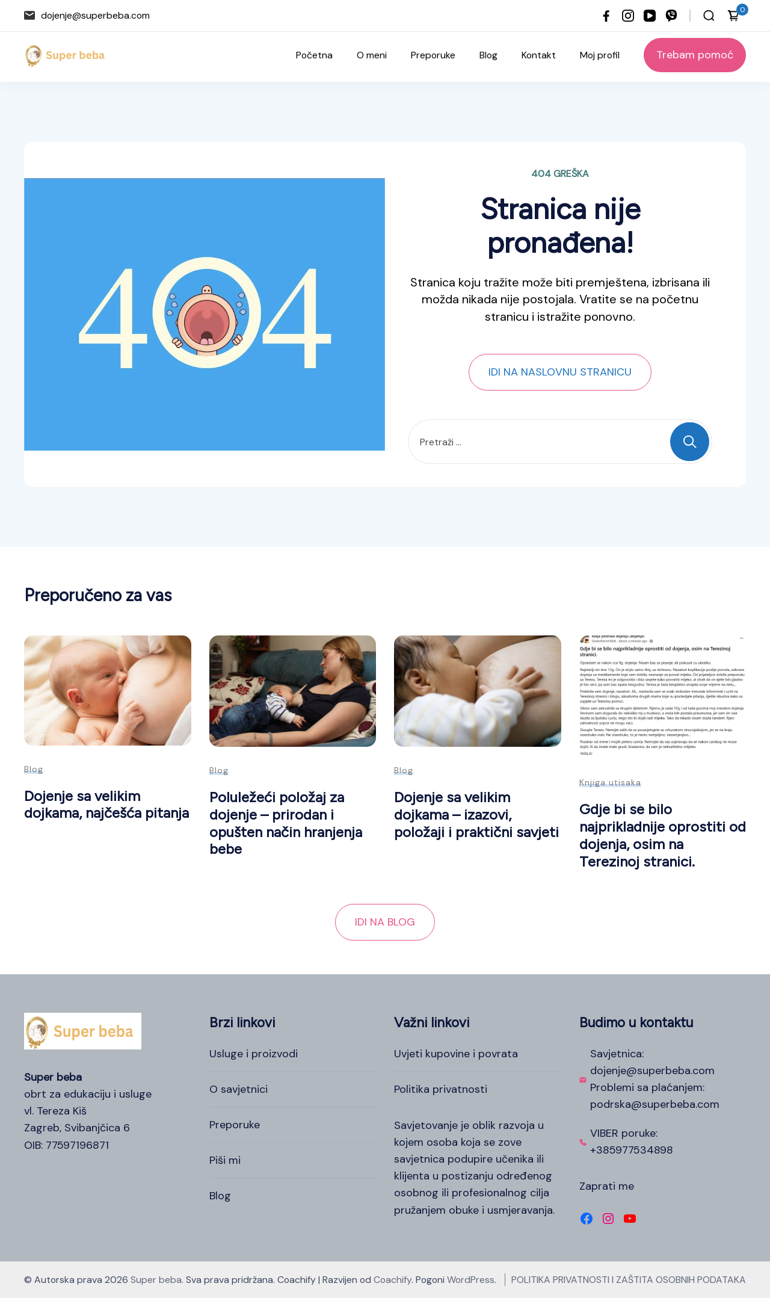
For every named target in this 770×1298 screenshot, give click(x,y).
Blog (488, 55)
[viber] (671, 16)
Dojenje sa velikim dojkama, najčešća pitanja (106, 804)
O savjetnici (238, 1089)
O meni (372, 55)
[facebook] (606, 16)
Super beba (156, 1279)
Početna (314, 55)
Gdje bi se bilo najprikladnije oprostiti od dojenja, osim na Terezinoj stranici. (662, 835)
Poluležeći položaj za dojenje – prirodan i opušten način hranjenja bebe (285, 823)
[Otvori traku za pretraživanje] (709, 16)
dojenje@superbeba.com (95, 15)
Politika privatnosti (440, 1089)
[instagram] (628, 16)
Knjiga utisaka (610, 782)
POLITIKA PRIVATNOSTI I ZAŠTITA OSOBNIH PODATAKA (628, 1279)
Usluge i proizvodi (253, 1053)
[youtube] (650, 16)
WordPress (470, 1279)
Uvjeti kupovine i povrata (456, 1053)
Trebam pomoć (694, 55)
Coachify (392, 1279)
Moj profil (600, 55)
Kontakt (539, 55)
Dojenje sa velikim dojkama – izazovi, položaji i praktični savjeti (476, 814)
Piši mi (225, 1160)
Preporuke (433, 55)
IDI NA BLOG (385, 922)
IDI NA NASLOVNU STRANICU (560, 372)
